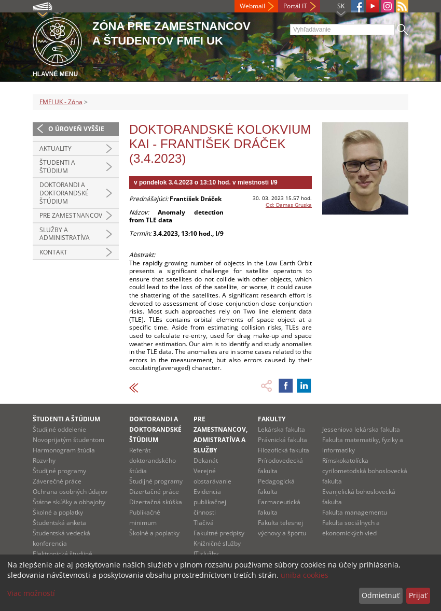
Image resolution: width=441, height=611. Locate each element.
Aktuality (55, 148)
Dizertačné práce (154, 491)
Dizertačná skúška (155, 502)
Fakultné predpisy (219, 533)
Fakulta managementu (354, 512)
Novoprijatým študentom (68, 439)
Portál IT (295, 6)
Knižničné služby (217, 543)
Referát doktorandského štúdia (152, 460)
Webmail (252, 6)
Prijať (418, 595)
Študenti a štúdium (57, 166)
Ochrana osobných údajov (70, 491)
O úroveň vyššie (76, 128)
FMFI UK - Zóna (60, 101)
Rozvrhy (44, 460)
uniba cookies (304, 575)
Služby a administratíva (64, 234)
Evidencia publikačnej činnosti (210, 502)
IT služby (206, 553)
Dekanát (206, 460)
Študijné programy (59, 470)
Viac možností (31, 593)
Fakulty (271, 419)
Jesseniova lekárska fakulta (361, 429)
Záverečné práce (57, 481)
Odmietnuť (380, 595)
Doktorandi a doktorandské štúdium (64, 192)
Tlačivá (204, 522)
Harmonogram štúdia (64, 450)
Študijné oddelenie (59, 429)
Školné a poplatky (58, 512)
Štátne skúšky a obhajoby (69, 502)
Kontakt (53, 252)
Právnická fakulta (282, 439)
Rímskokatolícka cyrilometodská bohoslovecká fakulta (364, 471)
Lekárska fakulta (281, 429)
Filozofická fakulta (283, 450)
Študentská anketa (59, 522)
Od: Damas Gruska (289, 204)
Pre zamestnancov (70, 215)
